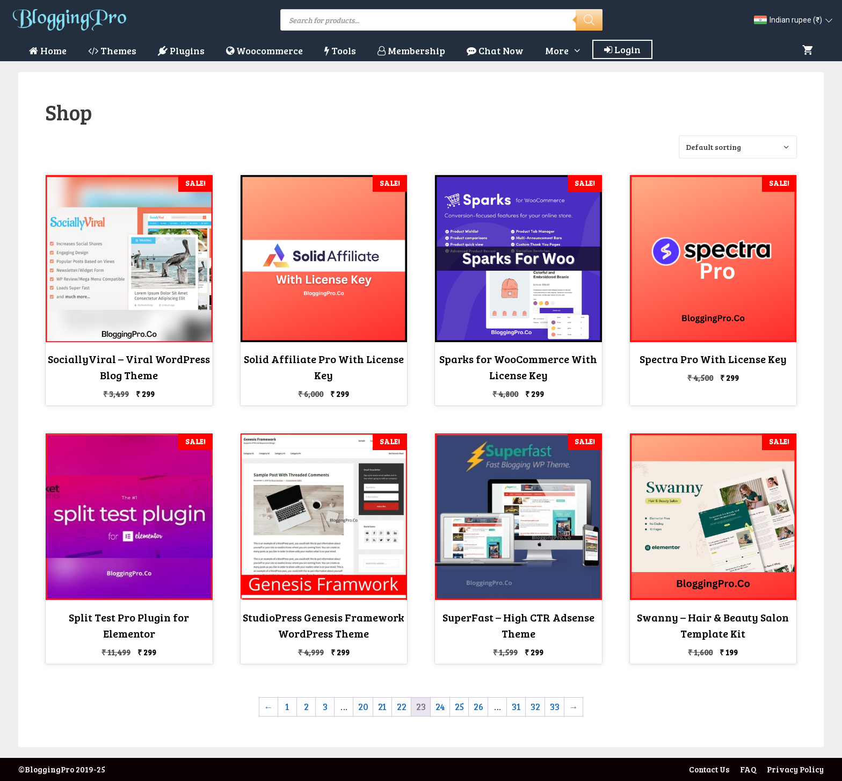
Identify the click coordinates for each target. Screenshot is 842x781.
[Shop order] (738, 146)
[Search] (589, 20)
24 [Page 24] (440, 706)
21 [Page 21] (382, 706)
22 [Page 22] (402, 706)
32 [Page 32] (535, 706)
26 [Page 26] (478, 706)
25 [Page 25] (459, 706)
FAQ (748, 769)
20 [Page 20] (363, 706)
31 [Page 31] (516, 706)
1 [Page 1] (287, 706)
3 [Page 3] (325, 706)
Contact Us (709, 769)
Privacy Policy (795, 769)
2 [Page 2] (306, 706)
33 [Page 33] (555, 706)
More (568, 50)
